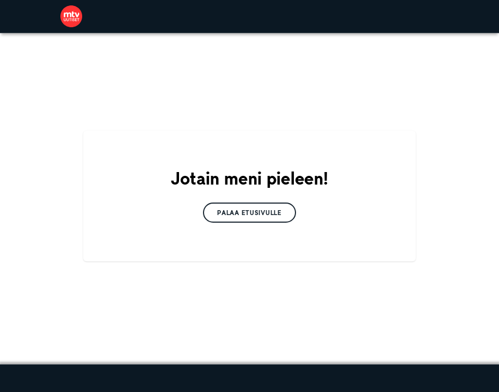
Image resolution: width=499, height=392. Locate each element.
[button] (249, 213)
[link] (71, 16)
